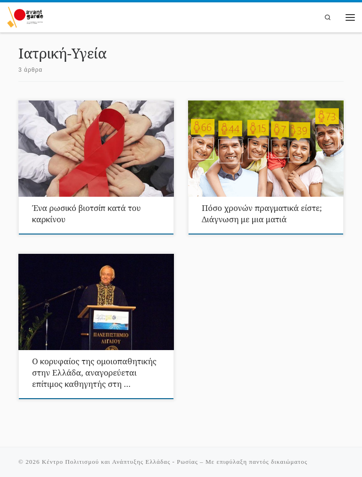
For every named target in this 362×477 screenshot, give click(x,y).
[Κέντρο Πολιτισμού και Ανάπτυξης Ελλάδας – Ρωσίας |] (25, 16)
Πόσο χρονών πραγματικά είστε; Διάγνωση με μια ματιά (262, 213)
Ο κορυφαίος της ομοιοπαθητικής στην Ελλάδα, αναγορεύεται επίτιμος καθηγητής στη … (94, 372)
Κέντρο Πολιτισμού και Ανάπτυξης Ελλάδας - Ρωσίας (120, 461)
